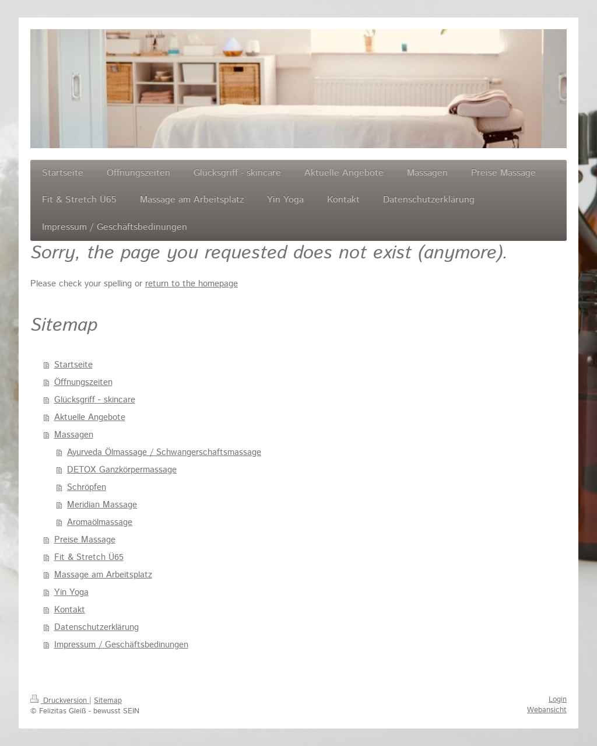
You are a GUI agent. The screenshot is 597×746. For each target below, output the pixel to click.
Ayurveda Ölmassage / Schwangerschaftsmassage (164, 452)
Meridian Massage (102, 505)
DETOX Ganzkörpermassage (122, 470)
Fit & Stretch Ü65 (89, 557)
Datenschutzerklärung (96, 627)
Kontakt (69, 610)
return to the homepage (191, 284)
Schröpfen (86, 487)
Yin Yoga (71, 592)
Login (558, 699)
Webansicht (547, 710)
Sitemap (108, 700)
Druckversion (59, 700)
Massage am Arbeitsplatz (103, 575)
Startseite (73, 365)
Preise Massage (84, 540)
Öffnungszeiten (83, 382)
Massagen (73, 435)
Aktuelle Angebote (89, 417)
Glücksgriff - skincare (94, 400)
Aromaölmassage (99, 522)
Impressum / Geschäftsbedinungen (121, 645)
